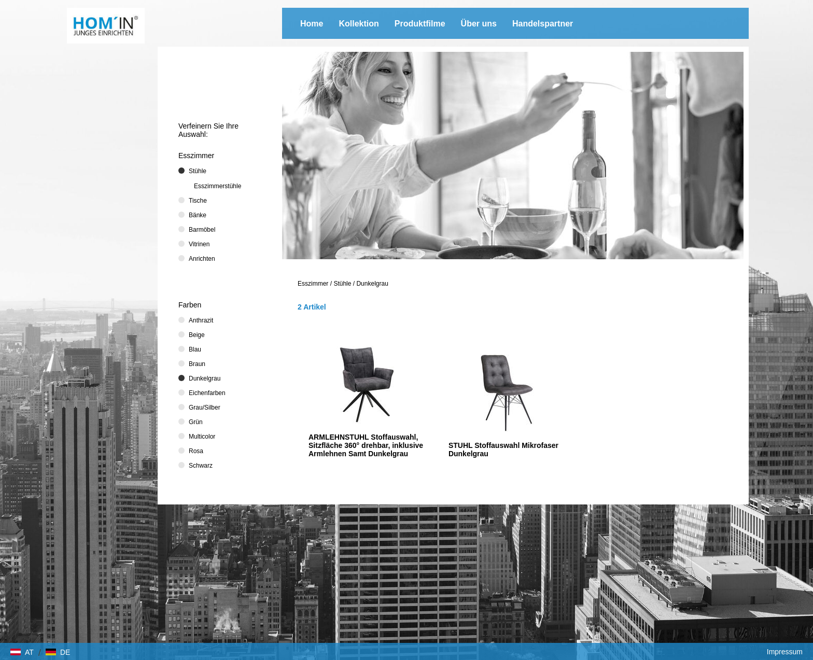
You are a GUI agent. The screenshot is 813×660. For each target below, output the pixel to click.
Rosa (196, 451)
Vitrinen (199, 244)
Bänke (197, 215)
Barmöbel (202, 229)
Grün (196, 422)
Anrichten (202, 258)
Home (311, 23)
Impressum (785, 652)
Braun (197, 364)
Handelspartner (542, 23)
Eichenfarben (207, 393)
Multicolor (202, 436)
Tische (198, 200)
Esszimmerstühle (217, 186)
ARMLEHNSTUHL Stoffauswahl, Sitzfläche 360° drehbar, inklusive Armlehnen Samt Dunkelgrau (366, 445)
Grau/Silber (204, 407)
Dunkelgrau (372, 283)
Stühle (342, 283)
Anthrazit (201, 320)
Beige (197, 335)
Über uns (479, 23)
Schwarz (201, 465)
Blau (195, 349)
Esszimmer (313, 283)
